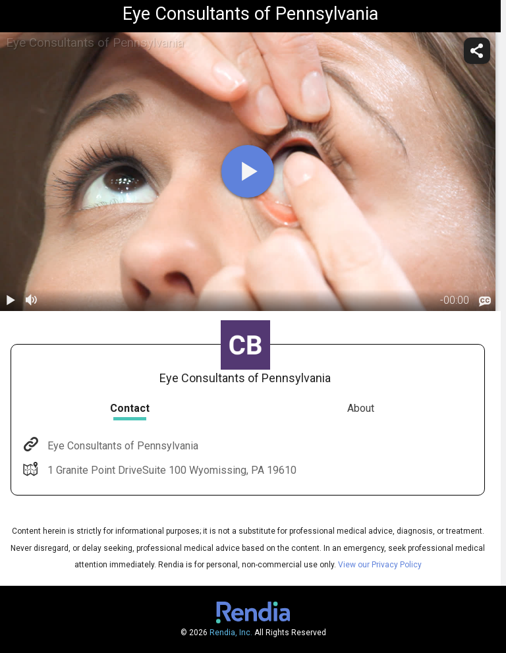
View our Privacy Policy (380, 564)
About (360, 408)
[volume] (31, 300)
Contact (130, 408)
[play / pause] (10, 300)
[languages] (484, 301)
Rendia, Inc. (231, 632)
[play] (247, 171)
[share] (477, 51)
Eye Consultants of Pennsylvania (121, 446)
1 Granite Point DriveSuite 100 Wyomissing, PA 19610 (170, 470)
